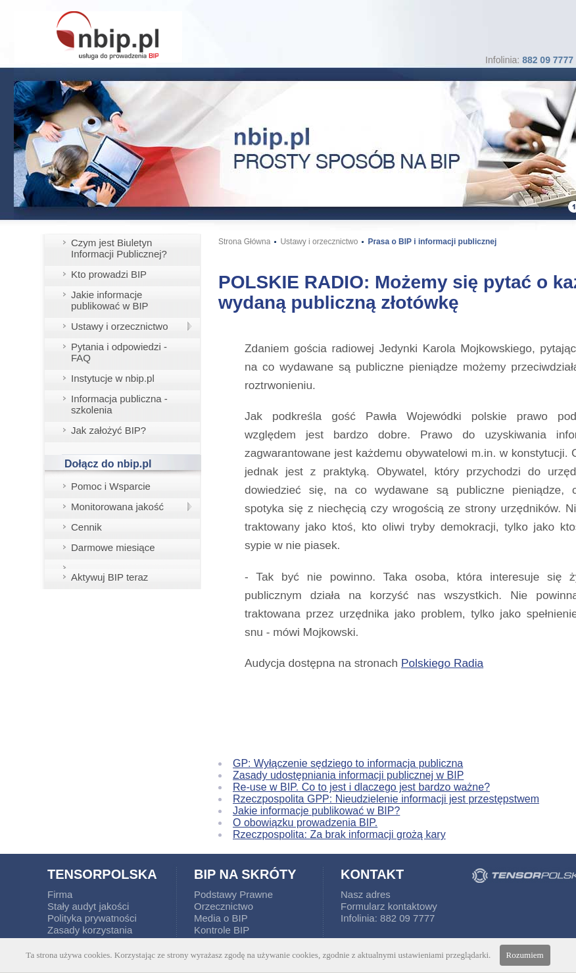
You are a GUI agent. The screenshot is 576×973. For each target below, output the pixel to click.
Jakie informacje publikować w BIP (110, 300)
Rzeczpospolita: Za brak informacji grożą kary (339, 834)
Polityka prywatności (92, 918)
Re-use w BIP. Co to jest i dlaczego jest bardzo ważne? (361, 787)
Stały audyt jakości (88, 906)
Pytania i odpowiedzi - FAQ (119, 352)
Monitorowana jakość (117, 506)
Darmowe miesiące (113, 547)
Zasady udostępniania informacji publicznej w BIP (348, 775)
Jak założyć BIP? (108, 430)
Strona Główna (244, 241)
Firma (59, 894)
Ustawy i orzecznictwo (119, 326)
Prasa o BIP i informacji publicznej (432, 241)
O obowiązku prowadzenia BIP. (305, 822)
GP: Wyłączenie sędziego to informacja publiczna (348, 763)
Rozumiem (525, 955)
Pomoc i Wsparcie (111, 486)
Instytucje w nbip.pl (113, 378)
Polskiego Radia (442, 663)
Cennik (86, 527)
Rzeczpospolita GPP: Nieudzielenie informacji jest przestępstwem (386, 798)
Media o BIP (221, 918)
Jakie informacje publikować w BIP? (316, 810)
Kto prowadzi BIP (109, 274)
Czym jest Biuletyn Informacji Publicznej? (119, 248)
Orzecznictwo (223, 906)
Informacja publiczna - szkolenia (119, 404)
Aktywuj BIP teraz (109, 577)
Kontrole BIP (221, 929)
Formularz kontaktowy (389, 906)
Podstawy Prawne (233, 894)
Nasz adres (366, 894)
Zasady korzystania (89, 929)
